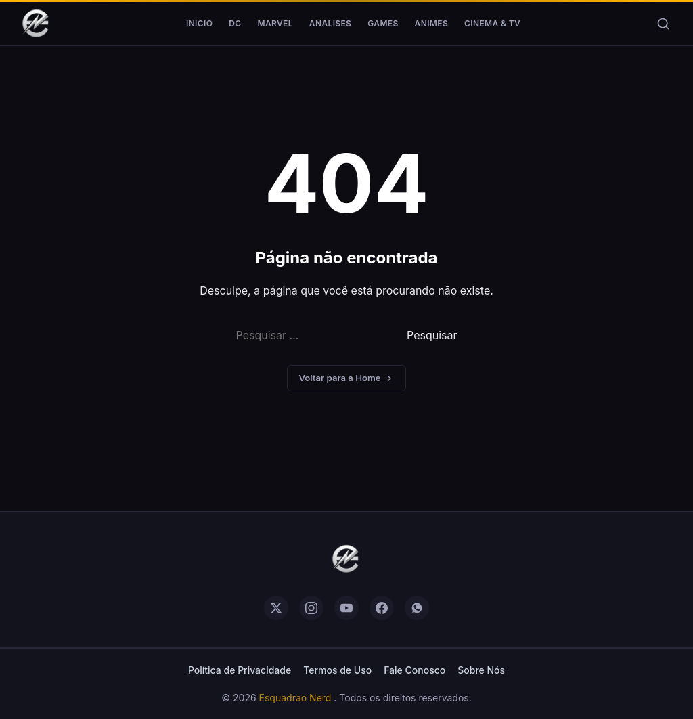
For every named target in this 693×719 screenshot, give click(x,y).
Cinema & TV (492, 23)
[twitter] (276, 608)
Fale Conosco (414, 670)
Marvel (275, 23)
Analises (330, 23)
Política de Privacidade (239, 670)
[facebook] (382, 608)
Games (382, 23)
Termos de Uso (337, 670)
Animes (431, 23)
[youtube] (346, 608)
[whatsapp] (417, 608)
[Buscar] (663, 23)
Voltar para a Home (346, 378)
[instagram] (311, 608)
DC (235, 23)
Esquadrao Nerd (296, 697)
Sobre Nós (481, 670)
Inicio (199, 23)
